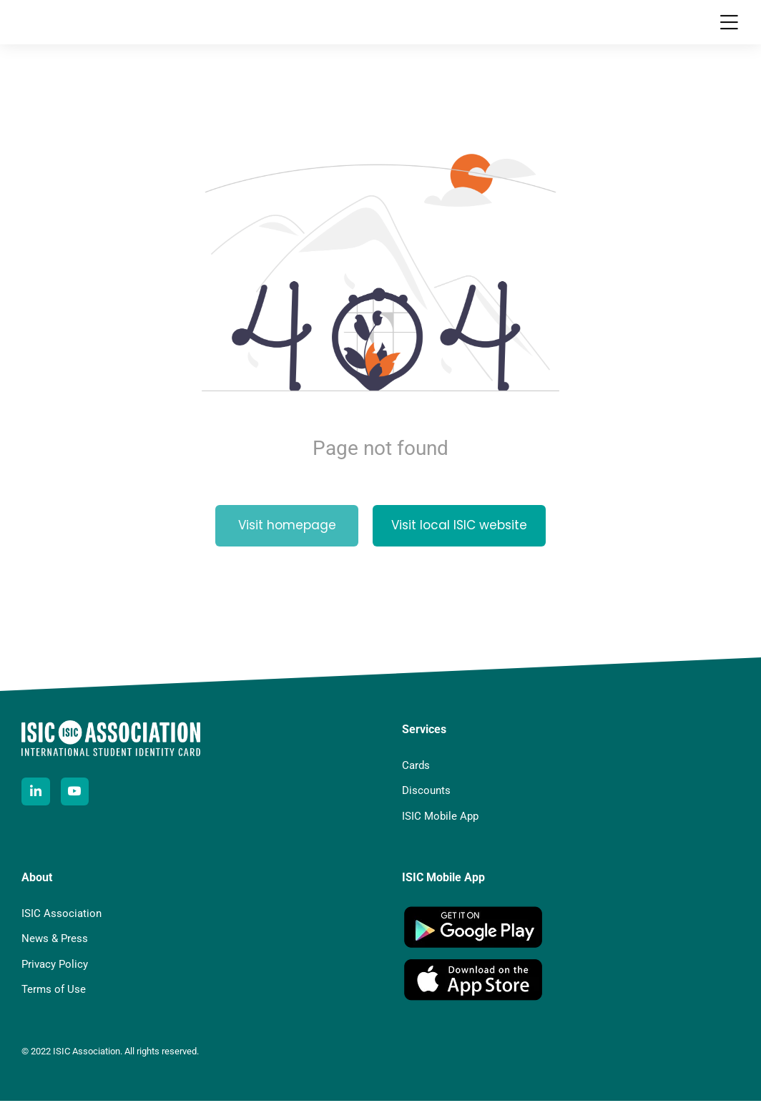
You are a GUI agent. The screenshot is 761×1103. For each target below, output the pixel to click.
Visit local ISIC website (459, 532)
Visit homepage (287, 532)
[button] (729, 25)
